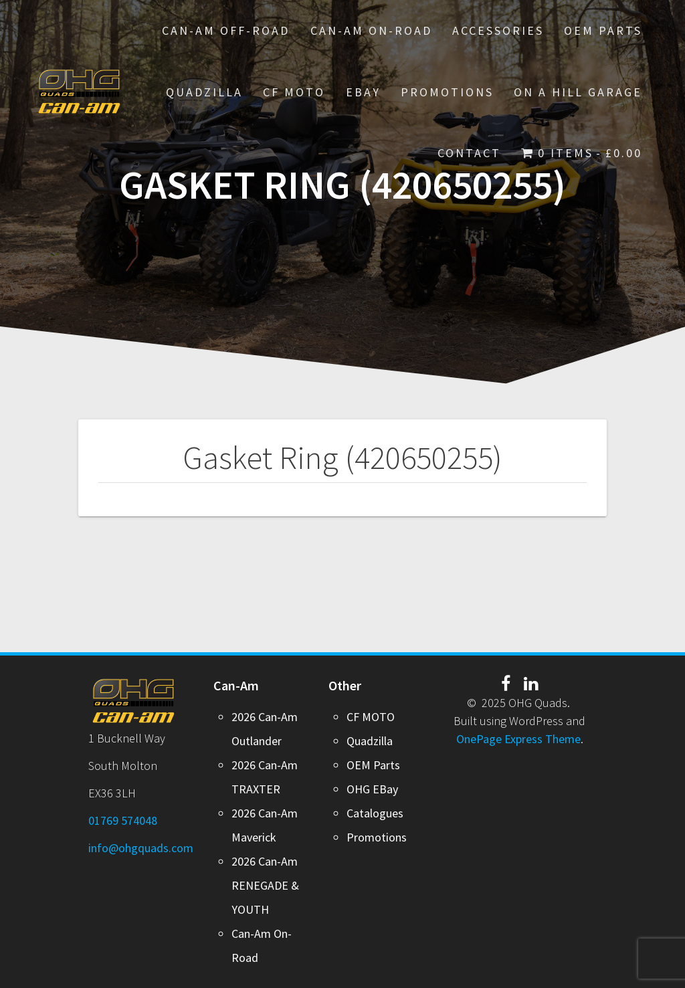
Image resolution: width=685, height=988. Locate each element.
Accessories (498, 30)
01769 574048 (122, 820)
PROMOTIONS (447, 92)
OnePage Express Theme (518, 739)
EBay (363, 92)
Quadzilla (204, 92)
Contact (469, 153)
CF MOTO (294, 92)
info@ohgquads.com (140, 848)
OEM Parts (603, 30)
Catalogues (375, 813)
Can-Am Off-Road (226, 30)
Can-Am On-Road (371, 30)
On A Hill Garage (578, 92)
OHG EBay (372, 789)
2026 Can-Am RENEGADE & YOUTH (265, 885)
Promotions (377, 837)
